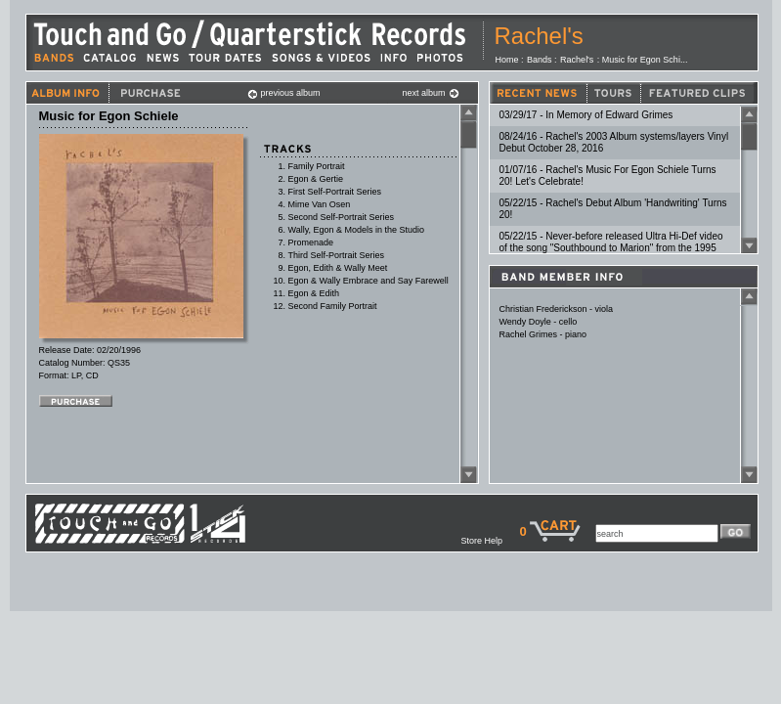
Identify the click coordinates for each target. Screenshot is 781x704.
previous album (284, 93)
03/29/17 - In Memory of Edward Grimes (586, 115)
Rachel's (539, 35)
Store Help (489, 541)
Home (507, 60)
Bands (539, 60)
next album (431, 93)
